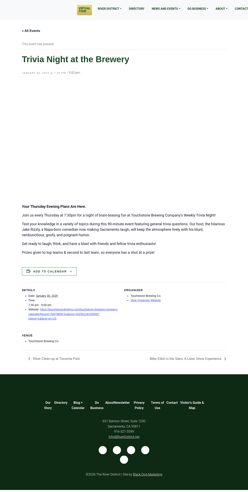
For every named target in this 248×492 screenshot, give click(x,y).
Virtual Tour (84, 10)
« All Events (31, 31)
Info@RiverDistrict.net (124, 437)
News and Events (165, 9)
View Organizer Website (145, 300)
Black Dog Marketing (147, 474)
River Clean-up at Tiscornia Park (56, 358)
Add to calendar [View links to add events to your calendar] (50, 271)
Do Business (197, 9)
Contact (172, 403)
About (220, 9)
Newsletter (122, 403)
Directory (136, 9)
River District (108, 9)
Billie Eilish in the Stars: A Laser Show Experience (186, 358)
